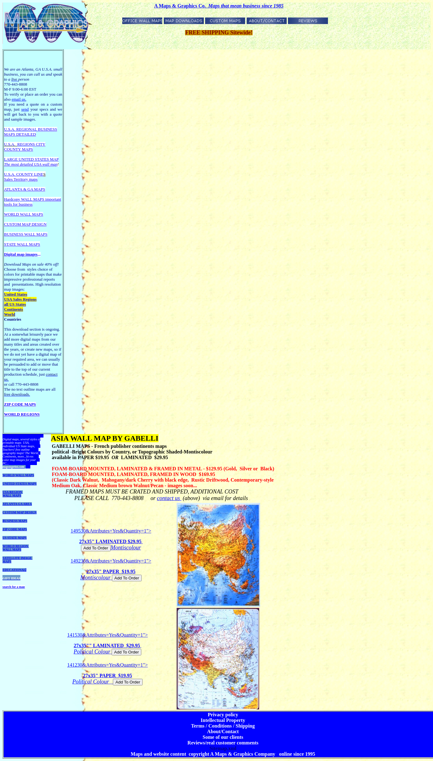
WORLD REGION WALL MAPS (16, 547)
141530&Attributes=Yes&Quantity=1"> (107, 643)
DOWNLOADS (12, 436)
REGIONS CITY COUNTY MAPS (24, 147)
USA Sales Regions (20, 299)
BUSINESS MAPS (15, 521)
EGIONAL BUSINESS (38, 129)
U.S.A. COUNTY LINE (23, 174)
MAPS (9, 134)
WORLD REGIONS (22, 414)
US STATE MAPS (15, 537)
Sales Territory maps (21, 179)
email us (19, 99)
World (9, 314)
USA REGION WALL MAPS (13, 493)
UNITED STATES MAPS (20, 483)
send (25, 109)
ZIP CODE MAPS (20, 404)
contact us (169, 498)
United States (15, 294)
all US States (15, 304)
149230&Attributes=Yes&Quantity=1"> (111, 569)
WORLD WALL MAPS (18, 475)
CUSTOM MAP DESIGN (20, 512)
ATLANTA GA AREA (17, 504)
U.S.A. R (11, 129)
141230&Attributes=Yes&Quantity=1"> (107, 673)
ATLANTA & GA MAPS (24, 189)
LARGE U (13, 159)
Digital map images (21, 254)
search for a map (14, 586)
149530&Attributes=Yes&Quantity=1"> (111, 539)
